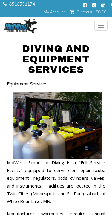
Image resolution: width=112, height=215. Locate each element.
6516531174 (22, 4)
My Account (54, 12)
